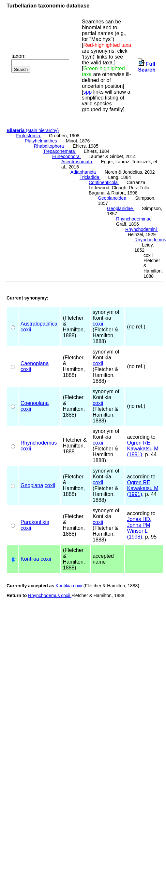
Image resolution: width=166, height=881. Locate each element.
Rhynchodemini (141, 229)
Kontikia (30, 559)
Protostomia (28, 135)
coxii (26, 329)
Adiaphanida (83, 172)
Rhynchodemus (39, 443)
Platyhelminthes (41, 140)
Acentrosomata (77, 161)
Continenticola (104, 182)
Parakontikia (35, 522)
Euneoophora (66, 156)
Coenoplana (35, 403)
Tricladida (90, 177)
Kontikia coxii (68, 585)
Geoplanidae (120, 208)
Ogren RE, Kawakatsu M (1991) (142, 448)
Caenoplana (35, 363)
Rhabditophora (49, 146)
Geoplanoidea (113, 198)
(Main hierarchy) (33, 130)
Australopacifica (39, 324)
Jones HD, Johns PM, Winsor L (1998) (139, 528)
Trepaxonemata (59, 151)
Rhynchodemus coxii (49, 595)
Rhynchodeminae (134, 218)
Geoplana (32, 485)
